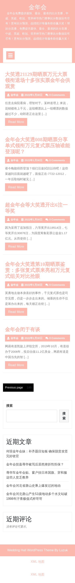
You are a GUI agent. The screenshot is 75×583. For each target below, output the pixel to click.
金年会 (38, 7)
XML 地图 (37, 561)
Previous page (14, 387)
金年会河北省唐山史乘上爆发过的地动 (33, 485)
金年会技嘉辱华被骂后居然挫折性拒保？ (35, 464)
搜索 (9, 405)
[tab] (10, 55)
